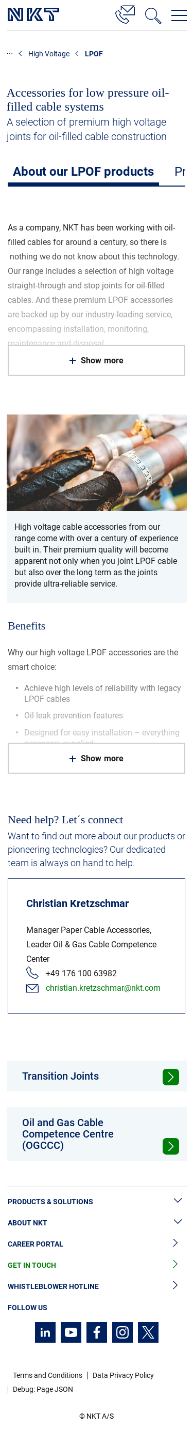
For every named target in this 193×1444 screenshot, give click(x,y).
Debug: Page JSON (43, 1389)
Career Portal (96, 1244)
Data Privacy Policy (123, 1375)
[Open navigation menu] (179, 15)
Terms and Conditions (47, 1375)
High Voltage (48, 54)
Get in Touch (96, 1265)
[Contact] (125, 13)
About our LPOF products (83, 171)
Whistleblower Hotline (96, 1287)
